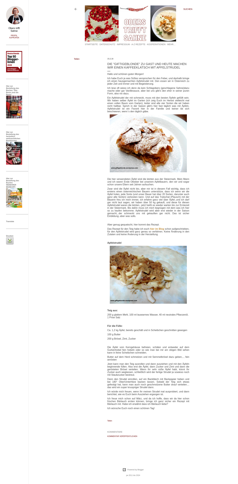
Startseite (91, 44)
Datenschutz (107, 44)
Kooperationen (156, 44)
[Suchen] (187, 9)
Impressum (123, 44)
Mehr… (171, 44)
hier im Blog (157, 229)
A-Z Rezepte (138, 44)
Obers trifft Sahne (14, 29)
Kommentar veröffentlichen (122, 436)
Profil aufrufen (14, 36)
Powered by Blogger (133, 470)
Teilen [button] (77, 59)
